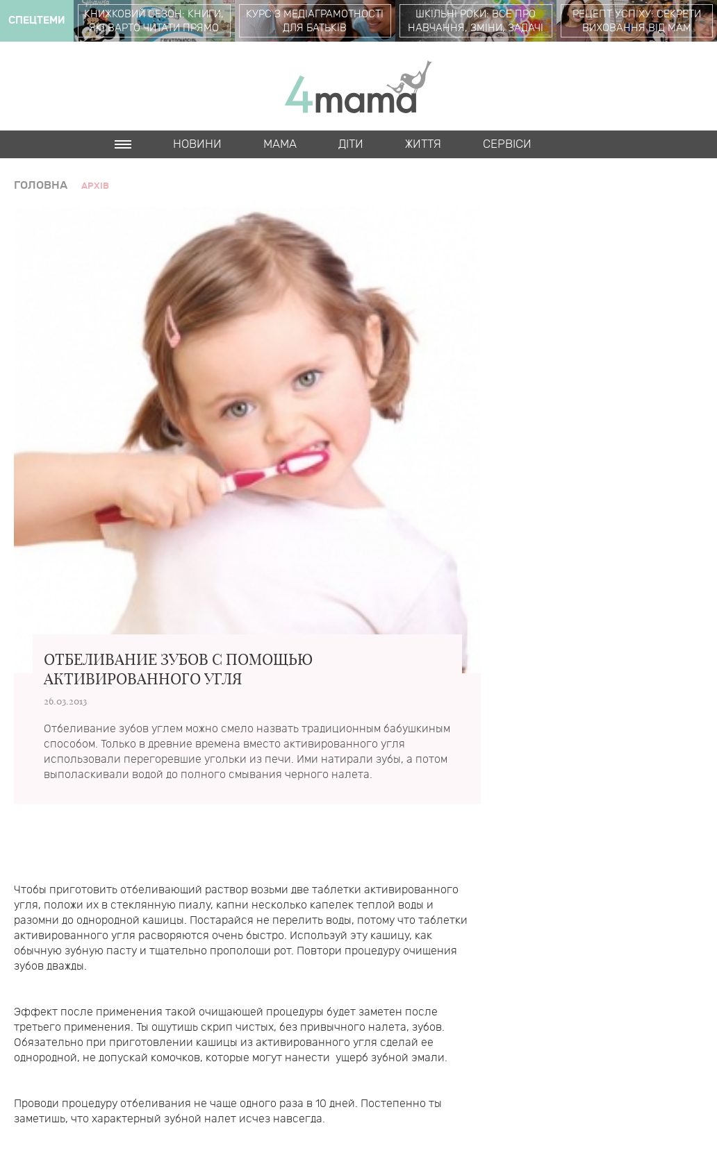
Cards (134, 172)
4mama (358, 86)
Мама (280, 144)
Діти (350, 144)
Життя (423, 144)
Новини (197, 144)
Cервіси (507, 144)
